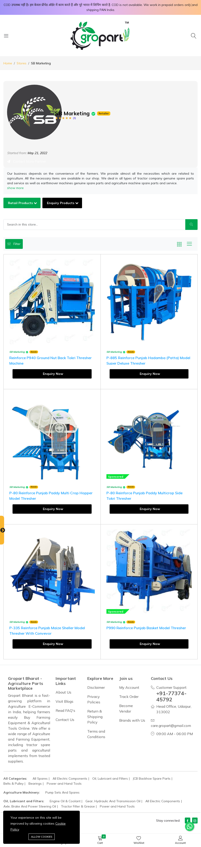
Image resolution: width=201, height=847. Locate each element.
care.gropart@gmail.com (171, 725)
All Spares (40, 778)
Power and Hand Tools (64, 783)
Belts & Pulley (13, 783)
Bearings (35, 783)
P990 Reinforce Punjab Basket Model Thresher (146, 628)
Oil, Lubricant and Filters (110, 778)
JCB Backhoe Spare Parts (151, 778)
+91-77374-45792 (171, 696)
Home (7, 63)
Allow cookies (41, 836)
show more (15, 188)
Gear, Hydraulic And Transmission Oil (112, 801)
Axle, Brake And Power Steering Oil (29, 806)
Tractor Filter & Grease (78, 806)
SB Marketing (17, 351)
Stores (21, 63)
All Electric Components (70, 778)
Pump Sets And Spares (62, 792)
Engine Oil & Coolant (65, 801)
